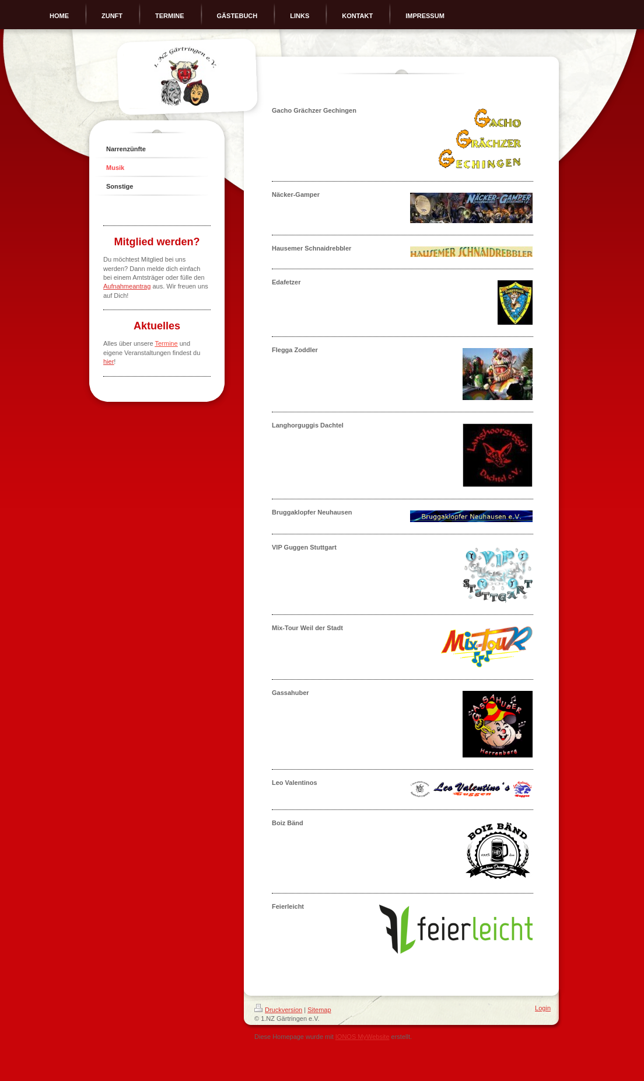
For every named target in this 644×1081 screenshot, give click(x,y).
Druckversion (278, 1009)
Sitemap (319, 1009)
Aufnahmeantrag (126, 286)
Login (543, 1008)
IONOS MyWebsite (362, 1036)
